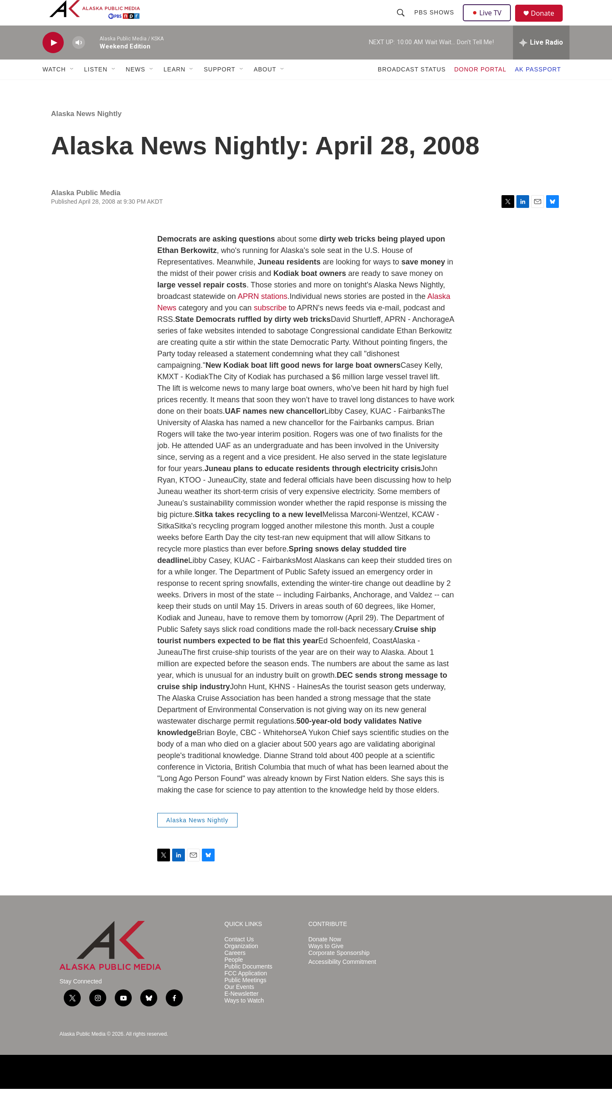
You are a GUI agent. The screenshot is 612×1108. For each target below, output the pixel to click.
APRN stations (262, 315)
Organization (241, 965)
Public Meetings (245, 999)
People (233, 979)
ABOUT (265, 88)
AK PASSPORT (538, 88)
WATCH (54, 88)
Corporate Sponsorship (339, 972)
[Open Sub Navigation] (72, 88)
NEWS (135, 88)
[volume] (78, 61)
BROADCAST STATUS (412, 88)
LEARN (175, 88)
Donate (548, 23)
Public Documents (248, 986)
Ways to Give (326, 965)
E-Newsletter (241, 1013)
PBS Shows (435, 22)
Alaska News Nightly (86, 133)
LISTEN (96, 88)
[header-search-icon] (402, 22)
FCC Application (245, 992)
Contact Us (239, 958)
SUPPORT (219, 88)
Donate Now (325, 958)
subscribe (270, 327)
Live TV (489, 22)
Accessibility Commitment (342, 981)
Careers (235, 972)
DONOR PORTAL (480, 88)
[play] (53, 62)
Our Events (239, 1006)
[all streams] (541, 62)
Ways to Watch (244, 1020)
